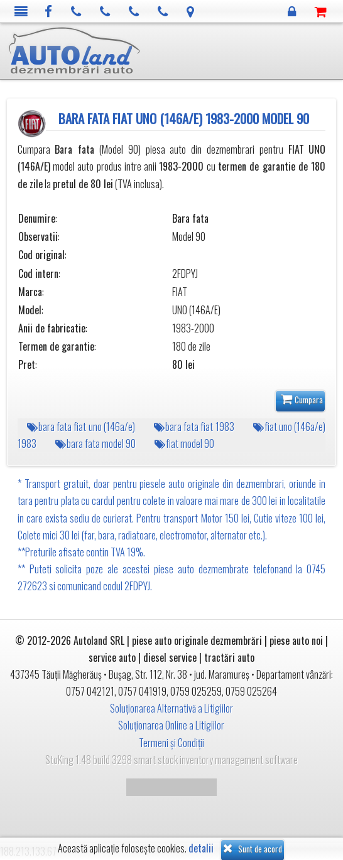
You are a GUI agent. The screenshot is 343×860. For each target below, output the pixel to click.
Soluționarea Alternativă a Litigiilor (171, 708)
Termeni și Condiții (171, 742)
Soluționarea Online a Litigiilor (171, 725)
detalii (201, 848)
